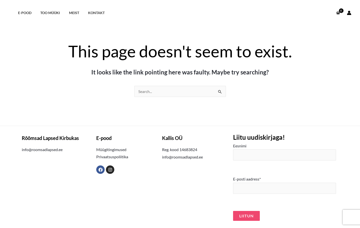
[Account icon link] (349, 13)
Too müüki (47, 13)
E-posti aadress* (284, 185)
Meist (69, 13)
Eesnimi (284, 152)
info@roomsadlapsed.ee (42, 149)
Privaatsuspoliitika (112, 156)
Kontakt (90, 13)
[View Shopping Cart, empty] (338, 12)
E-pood (23, 13)
